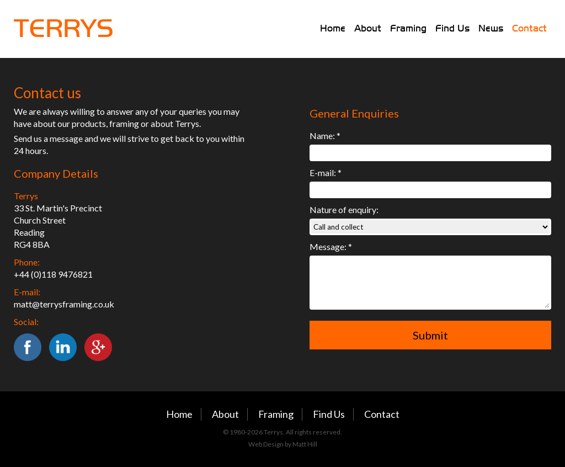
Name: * (325, 135)
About (367, 28)
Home (332, 28)
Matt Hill (304, 444)
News (490, 28)
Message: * (331, 246)
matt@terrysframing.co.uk (64, 304)
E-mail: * (326, 172)
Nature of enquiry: (344, 209)
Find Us (452, 28)
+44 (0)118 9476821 (53, 274)
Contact (529, 28)
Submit (430, 335)
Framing (408, 28)
